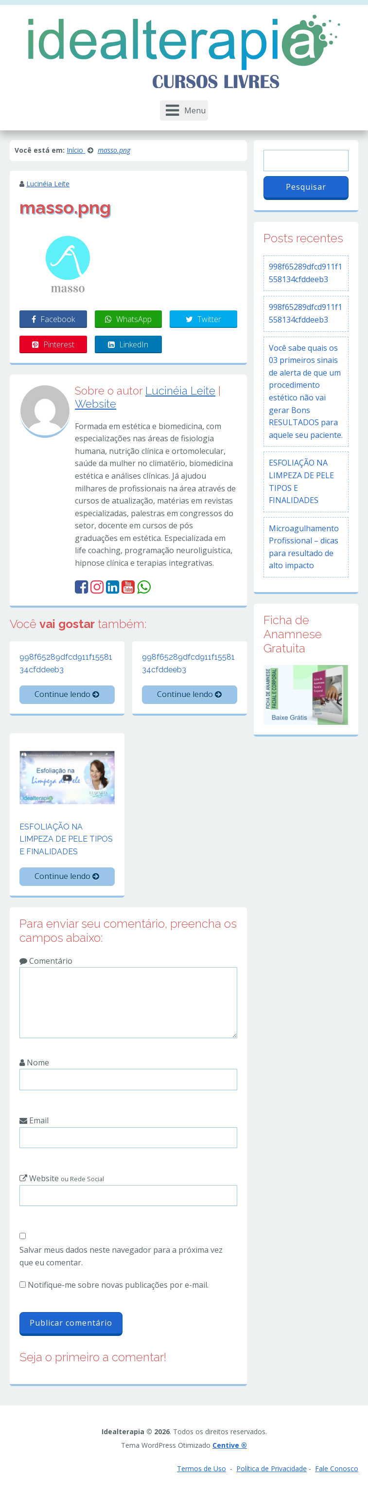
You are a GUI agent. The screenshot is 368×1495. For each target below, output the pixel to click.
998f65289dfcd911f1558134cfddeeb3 (65, 663)
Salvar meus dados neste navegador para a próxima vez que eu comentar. (121, 1256)
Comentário (45, 960)
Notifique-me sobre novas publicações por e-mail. (118, 1284)
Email (34, 1120)
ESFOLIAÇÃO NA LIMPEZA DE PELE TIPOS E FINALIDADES (66, 839)
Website (95, 403)
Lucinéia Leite (48, 183)
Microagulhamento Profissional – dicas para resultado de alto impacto (304, 547)
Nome (34, 1062)
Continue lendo (67, 694)
